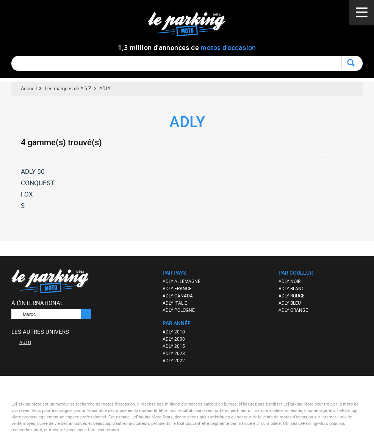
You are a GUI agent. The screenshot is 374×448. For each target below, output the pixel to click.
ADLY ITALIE (175, 303)
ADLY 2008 (174, 339)
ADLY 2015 (174, 346)
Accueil (29, 88)
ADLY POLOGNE (179, 310)
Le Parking (191, 26)
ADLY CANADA (178, 295)
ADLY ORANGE (293, 310)
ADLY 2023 (174, 353)
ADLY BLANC (292, 288)
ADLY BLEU (290, 303)
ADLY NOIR (289, 281)
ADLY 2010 (174, 332)
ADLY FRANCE (177, 288)
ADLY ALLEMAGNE (181, 281)
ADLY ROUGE (292, 295)
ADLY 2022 (174, 360)
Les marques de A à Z (68, 88)
